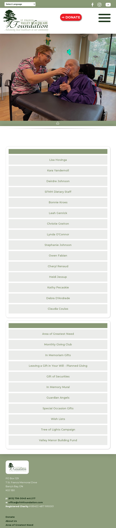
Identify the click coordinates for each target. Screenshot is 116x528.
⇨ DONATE (70, 17)
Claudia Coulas (58, 307)
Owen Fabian (58, 254)
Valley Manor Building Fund (58, 439)
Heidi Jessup (58, 275)
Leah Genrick (58, 211)
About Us (11, 519)
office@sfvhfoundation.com (25, 501)
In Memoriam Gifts (58, 354)
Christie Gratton (58, 222)
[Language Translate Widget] (20, 4)
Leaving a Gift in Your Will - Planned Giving (58, 364)
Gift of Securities (58, 375)
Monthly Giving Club (58, 343)
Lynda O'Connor (58, 233)
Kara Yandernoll (58, 169)
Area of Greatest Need (58, 332)
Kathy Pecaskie (58, 286)
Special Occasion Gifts (58, 407)
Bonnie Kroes (58, 201)
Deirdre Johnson (58, 180)
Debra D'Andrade (58, 297)
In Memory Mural (58, 385)
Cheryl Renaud (58, 265)
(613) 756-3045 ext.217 (21, 497)
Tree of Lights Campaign (58, 428)
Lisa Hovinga (58, 158)
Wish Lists (58, 417)
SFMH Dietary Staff (58, 190)
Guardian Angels (58, 396)
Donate (10, 515)
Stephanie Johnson (58, 243)
